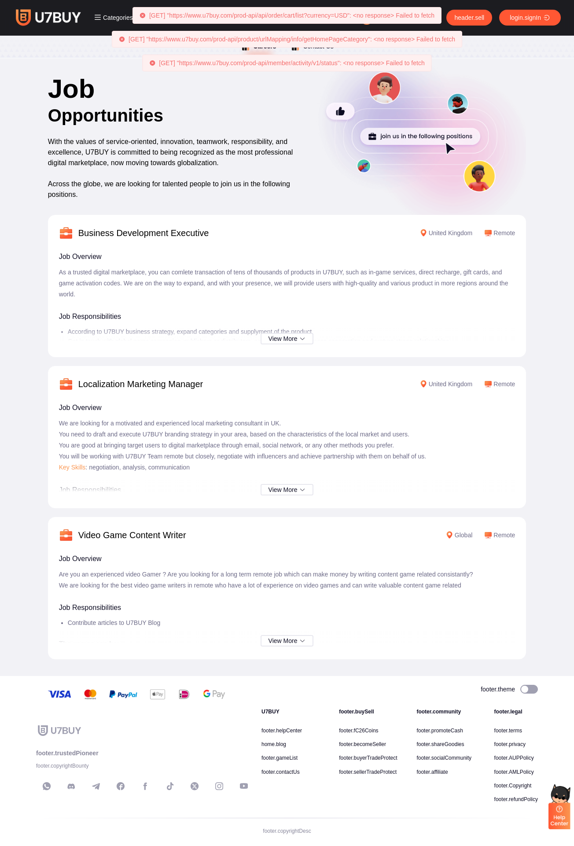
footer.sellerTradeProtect (368, 772)
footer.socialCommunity (443, 758)
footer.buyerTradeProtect (368, 758)
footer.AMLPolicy (514, 772)
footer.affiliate (432, 772)
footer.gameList (279, 758)
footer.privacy (510, 744)
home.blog (273, 744)
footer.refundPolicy (516, 799)
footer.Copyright (513, 786)
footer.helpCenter (281, 731)
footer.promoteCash (439, 731)
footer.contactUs (280, 772)
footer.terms (508, 731)
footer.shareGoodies (440, 744)
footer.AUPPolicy (514, 758)
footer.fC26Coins (358, 731)
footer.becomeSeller (362, 744)
